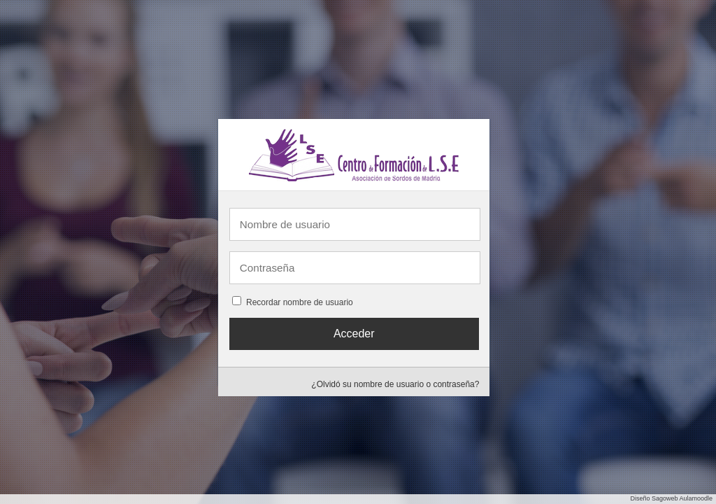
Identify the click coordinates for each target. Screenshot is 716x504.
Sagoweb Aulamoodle (682, 498)
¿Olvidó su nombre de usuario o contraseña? (395, 384)
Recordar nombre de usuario (299, 302)
